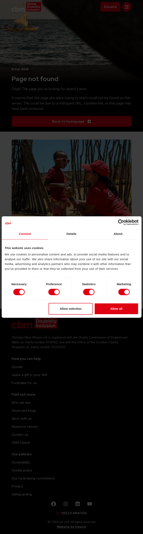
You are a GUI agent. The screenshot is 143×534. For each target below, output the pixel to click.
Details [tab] (72, 233)
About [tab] (118, 233)
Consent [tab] (25, 233)
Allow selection (71, 308)
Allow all (116, 308)
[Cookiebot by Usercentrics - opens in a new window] (120, 222)
